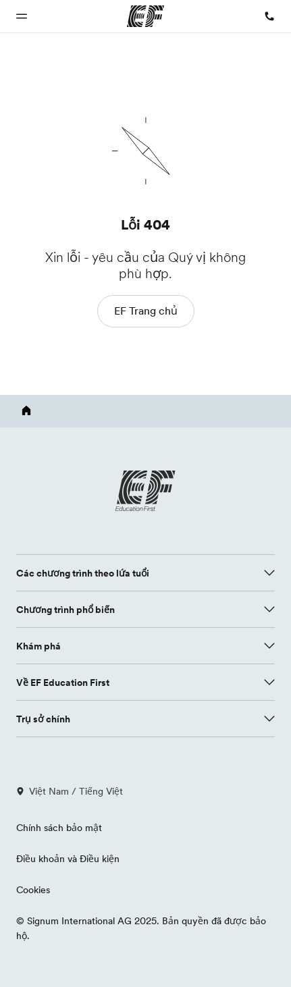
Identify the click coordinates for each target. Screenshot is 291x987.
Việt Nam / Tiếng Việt (69, 791)
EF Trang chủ (146, 310)
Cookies (33, 890)
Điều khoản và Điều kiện (68, 858)
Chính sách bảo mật (59, 827)
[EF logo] (145, 491)
